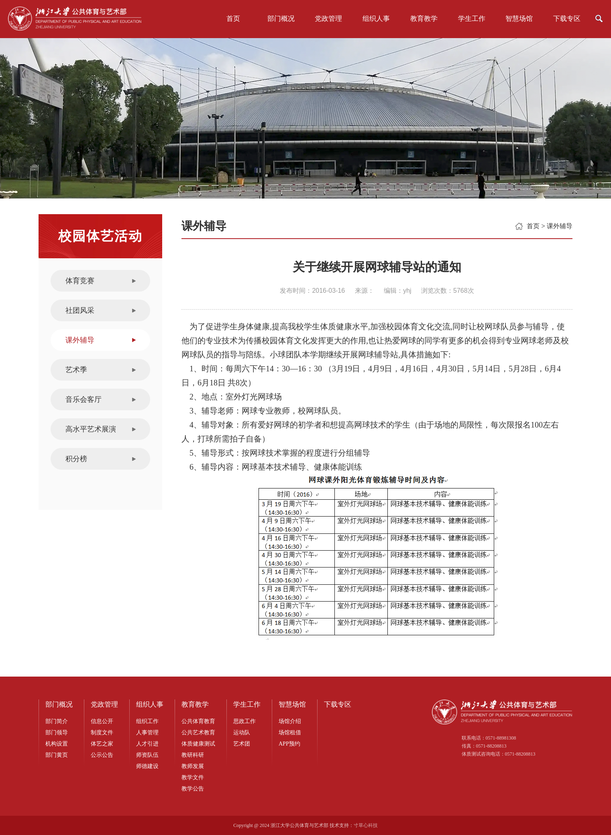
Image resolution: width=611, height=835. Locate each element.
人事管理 (147, 733)
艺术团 (241, 744)
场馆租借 (290, 733)
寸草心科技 (366, 825)
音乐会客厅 (83, 399)
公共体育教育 (198, 721)
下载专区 (566, 18)
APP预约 (289, 744)
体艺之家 (102, 744)
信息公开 (102, 721)
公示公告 (102, 755)
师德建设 (147, 766)
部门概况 (281, 18)
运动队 (241, 733)
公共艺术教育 (198, 733)
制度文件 (102, 733)
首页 (233, 18)
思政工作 (244, 721)
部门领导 (56, 733)
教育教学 (424, 18)
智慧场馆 (519, 18)
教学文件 (192, 777)
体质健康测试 (198, 744)
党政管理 (328, 18)
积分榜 (76, 459)
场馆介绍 (290, 721)
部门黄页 (56, 755)
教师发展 (192, 766)
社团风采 (79, 310)
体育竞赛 (79, 281)
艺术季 (76, 370)
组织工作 (147, 721)
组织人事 (376, 18)
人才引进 (147, 744)
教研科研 (192, 755)
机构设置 (56, 744)
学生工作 (471, 18)
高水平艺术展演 (90, 429)
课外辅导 (79, 340)
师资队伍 (147, 755)
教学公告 (192, 789)
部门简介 (56, 721)
